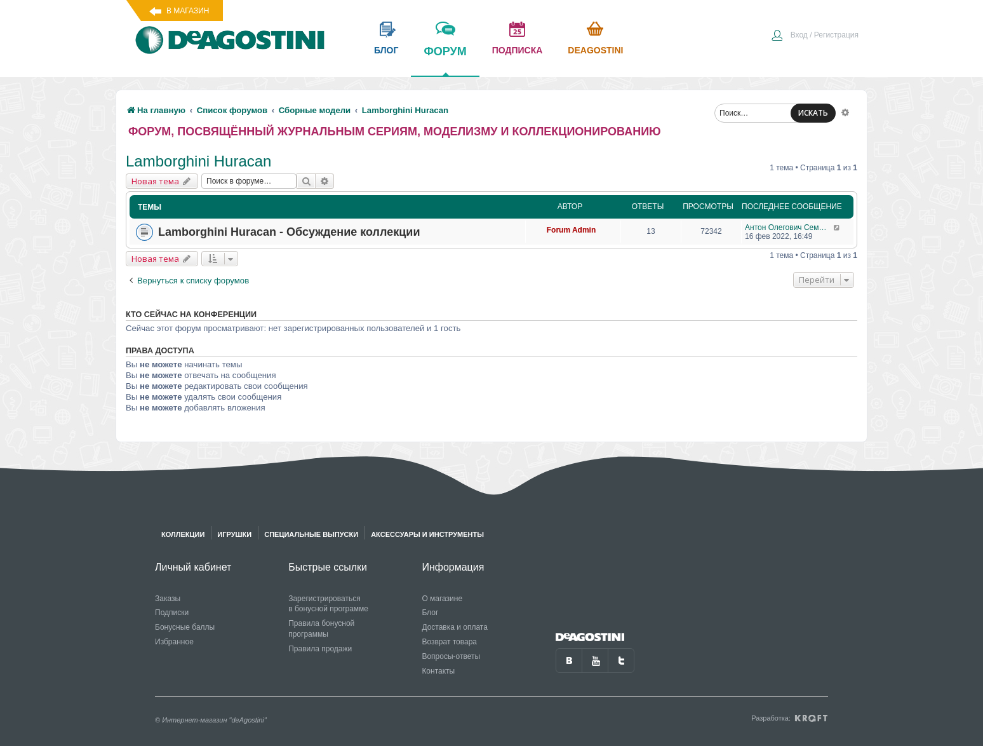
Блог (430, 612)
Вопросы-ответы (451, 656)
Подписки (172, 612)
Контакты (438, 671)
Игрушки (234, 534)
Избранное (174, 641)
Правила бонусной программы (321, 629)
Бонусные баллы (185, 627)
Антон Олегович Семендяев (789, 227)
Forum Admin (571, 230)
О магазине (442, 598)
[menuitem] (815, 36)
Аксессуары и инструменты (427, 534)
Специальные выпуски (311, 534)
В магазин (187, 10)
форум (445, 60)
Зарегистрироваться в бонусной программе (328, 604)
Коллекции (182, 534)
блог (386, 50)
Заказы (167, 598)
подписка (517, 50)
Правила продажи (320, 648)
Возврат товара (449, 641)
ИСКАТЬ (813, 112)
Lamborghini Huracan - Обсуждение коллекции (289, 232)
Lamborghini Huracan (198, 161)
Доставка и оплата (455, 627)
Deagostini (595, 50)
